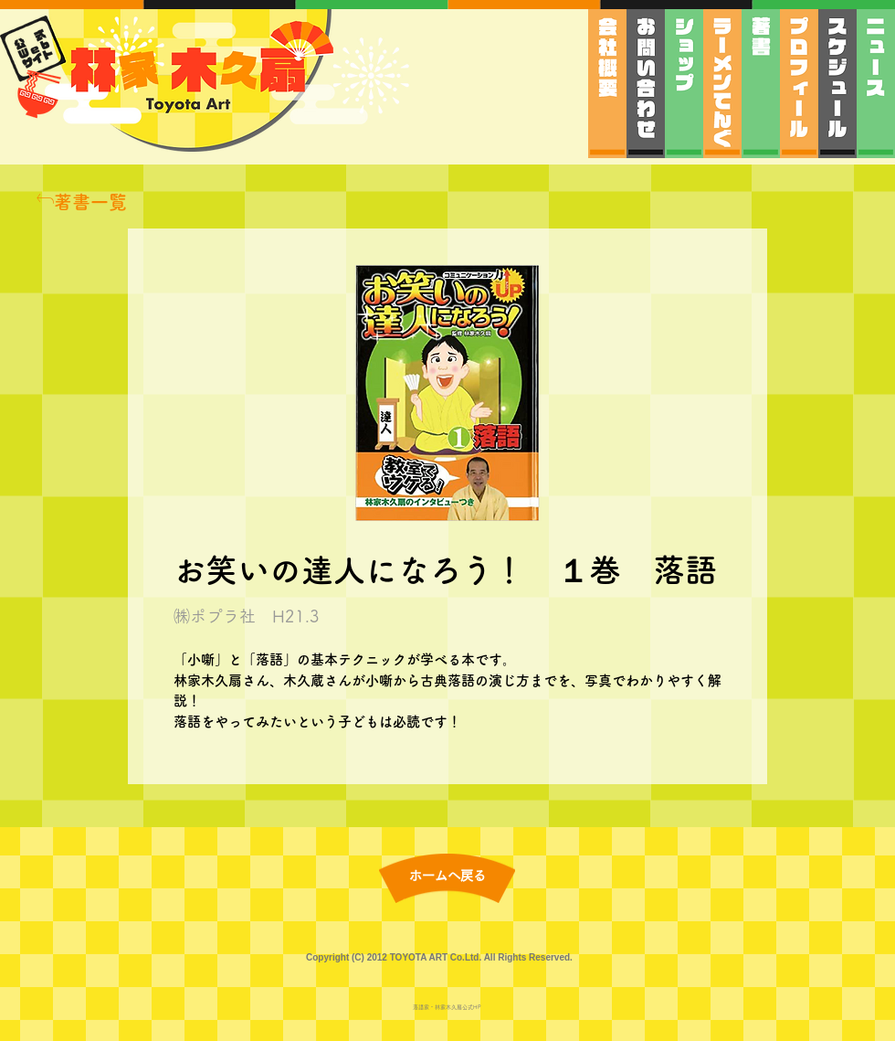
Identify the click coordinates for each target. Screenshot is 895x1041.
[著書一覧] (81, 202)
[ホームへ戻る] (447, 876)
